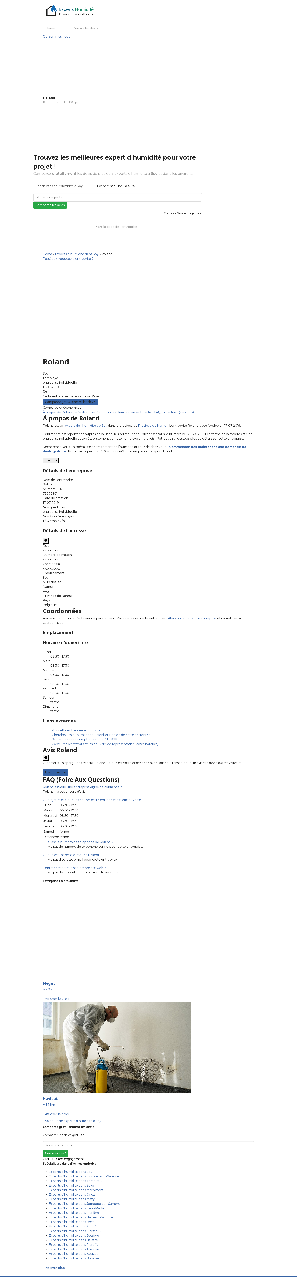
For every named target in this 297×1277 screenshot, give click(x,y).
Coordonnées (106, 412)
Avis (151, 412)
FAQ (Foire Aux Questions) (174, 412)
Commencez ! (55, 1153)
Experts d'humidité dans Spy (76, 254)
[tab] (148, 787)
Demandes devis (85, 28)
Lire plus (50, 460)
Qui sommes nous (56, 36)
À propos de (52, 412)
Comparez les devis (50, 205)
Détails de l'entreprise (78, 412)
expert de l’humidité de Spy (86, 425)
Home (50, 28)
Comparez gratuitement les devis (70, 402)
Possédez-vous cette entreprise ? (68, 258)
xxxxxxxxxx (51, 550)
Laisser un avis (55, 772)
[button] (82, 787)
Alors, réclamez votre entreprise (192, 618)
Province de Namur (153, 425)
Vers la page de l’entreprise (116, 227)
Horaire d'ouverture (132, 412)
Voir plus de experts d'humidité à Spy (73, 1121)
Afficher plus (55, 1268)
